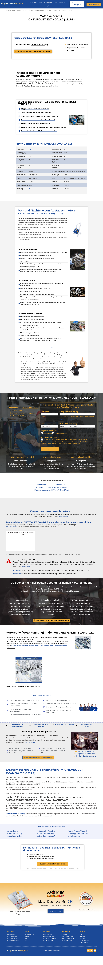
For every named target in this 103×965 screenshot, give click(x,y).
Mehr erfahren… (32, 571)
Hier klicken (16, 574)
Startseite (8, 10)
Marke (43, 427)
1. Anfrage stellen (21, 604)
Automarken (50, 2)
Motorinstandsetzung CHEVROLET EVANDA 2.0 (51, 494)
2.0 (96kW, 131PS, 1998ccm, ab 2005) (48, 10)
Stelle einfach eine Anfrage (15, 818)
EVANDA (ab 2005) (33, 10)
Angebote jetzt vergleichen (50, 453)
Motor (13, 10)
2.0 (30, 192)
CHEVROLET (19, 10)
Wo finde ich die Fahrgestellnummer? (68, 423)
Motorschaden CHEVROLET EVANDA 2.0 (51, 489)
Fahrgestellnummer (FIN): (68, 415)
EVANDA (25, 10)
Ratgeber (47, 6)
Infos (36, 2)
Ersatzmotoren (46, 437)
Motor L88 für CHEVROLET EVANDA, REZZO (51, 491)
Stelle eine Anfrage (11, 531)
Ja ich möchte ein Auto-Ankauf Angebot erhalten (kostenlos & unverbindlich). (64, 443)
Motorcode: (45, 415)
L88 (30, 149)
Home (31, 2)
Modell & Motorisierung (68, 427)
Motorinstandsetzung (59, 437)
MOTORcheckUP (60, 2)
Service (42, 2)
